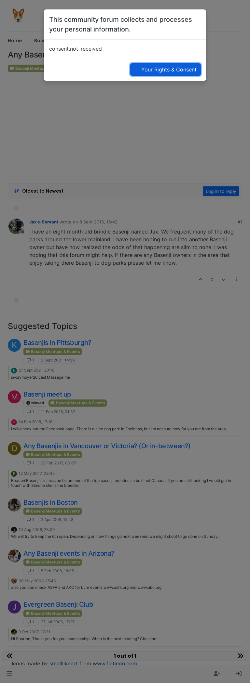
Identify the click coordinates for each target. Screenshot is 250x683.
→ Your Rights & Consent (165, 69)
